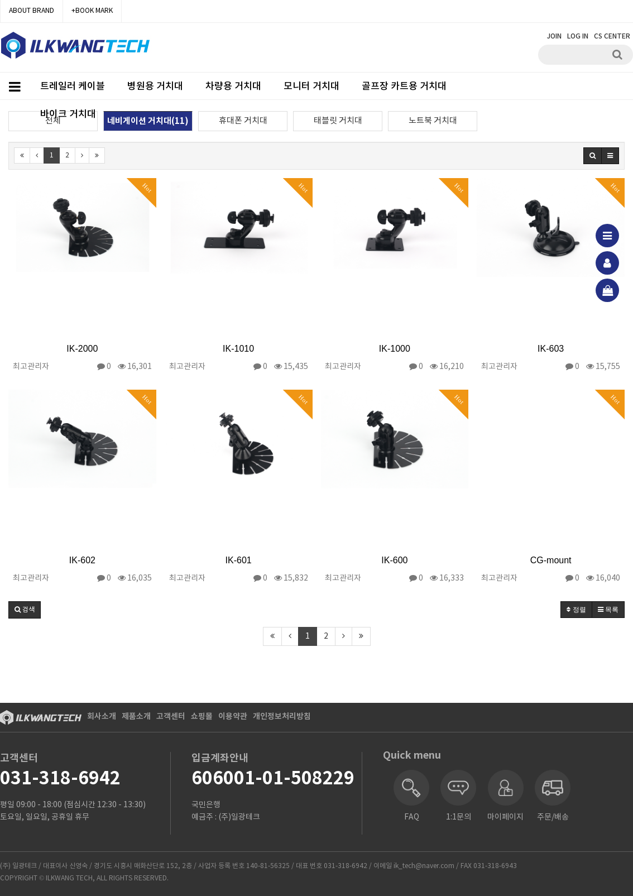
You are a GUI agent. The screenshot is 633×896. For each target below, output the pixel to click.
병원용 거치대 (155, 86)
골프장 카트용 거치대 (404, 86)
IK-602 (82, 560)
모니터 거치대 (311, 86)
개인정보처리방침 (282, 716)
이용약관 (232, 716)
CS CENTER (612, 36)
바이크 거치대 (68, 114)
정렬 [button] (576, 610)
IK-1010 (238, 348)
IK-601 (239, 560)
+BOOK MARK (92, 11)
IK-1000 (394, 348)
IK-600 (394, 560)
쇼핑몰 (202, 716)
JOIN (554, 36)
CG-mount (551, 560)
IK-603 (551, 348)
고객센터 (170, 716)
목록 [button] (608, 610)
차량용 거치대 (233, 86)
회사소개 (101, 716)
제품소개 (136, 716)
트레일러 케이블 (72, 86)
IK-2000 (82, 348)
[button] (24, 610)
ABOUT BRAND (31, 11)
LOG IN (577, 36)
